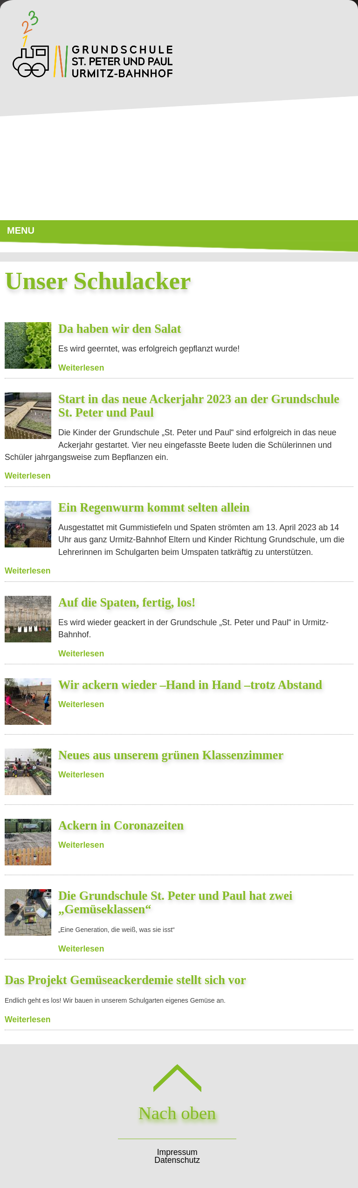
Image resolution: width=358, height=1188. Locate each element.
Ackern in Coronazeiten (121, 825)
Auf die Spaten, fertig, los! (127, 602)
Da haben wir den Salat (119, 329)
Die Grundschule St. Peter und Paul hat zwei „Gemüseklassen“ (175, 902)
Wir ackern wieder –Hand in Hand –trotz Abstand (190, 685)
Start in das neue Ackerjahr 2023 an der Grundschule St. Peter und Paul (198, 405)
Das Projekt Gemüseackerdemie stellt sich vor (125, 980)
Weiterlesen (81, 367)
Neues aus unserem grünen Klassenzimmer (170, 755)
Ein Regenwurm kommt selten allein (154, 507)
